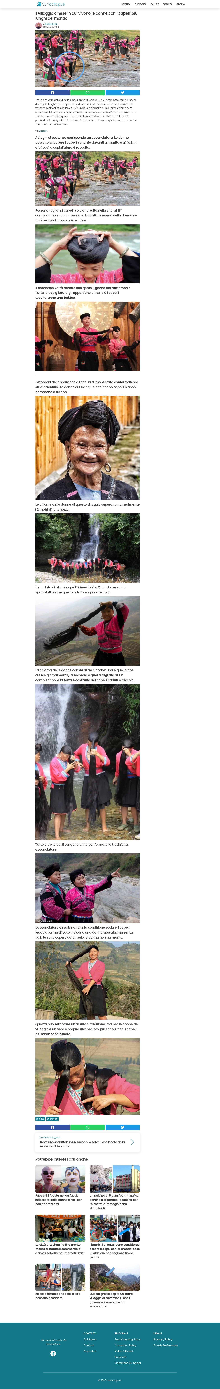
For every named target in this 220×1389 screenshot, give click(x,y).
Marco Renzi (51, 24)
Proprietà (120, 1357)
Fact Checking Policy (128, 1339)
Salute (155, 4)
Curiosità (140, 4)
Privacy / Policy (162, 1339)
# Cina (40, 1118)
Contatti (89, 1345)
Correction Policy (125, 1345)
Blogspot (43, 130)
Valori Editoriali (124, 1351)
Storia (181, 4)
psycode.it (90, 1351)
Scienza (125, 4)
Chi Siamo (90, 1339)
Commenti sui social (128, 1363)
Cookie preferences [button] (165, 1345)
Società (167, 4)
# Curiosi (52, 1118)
